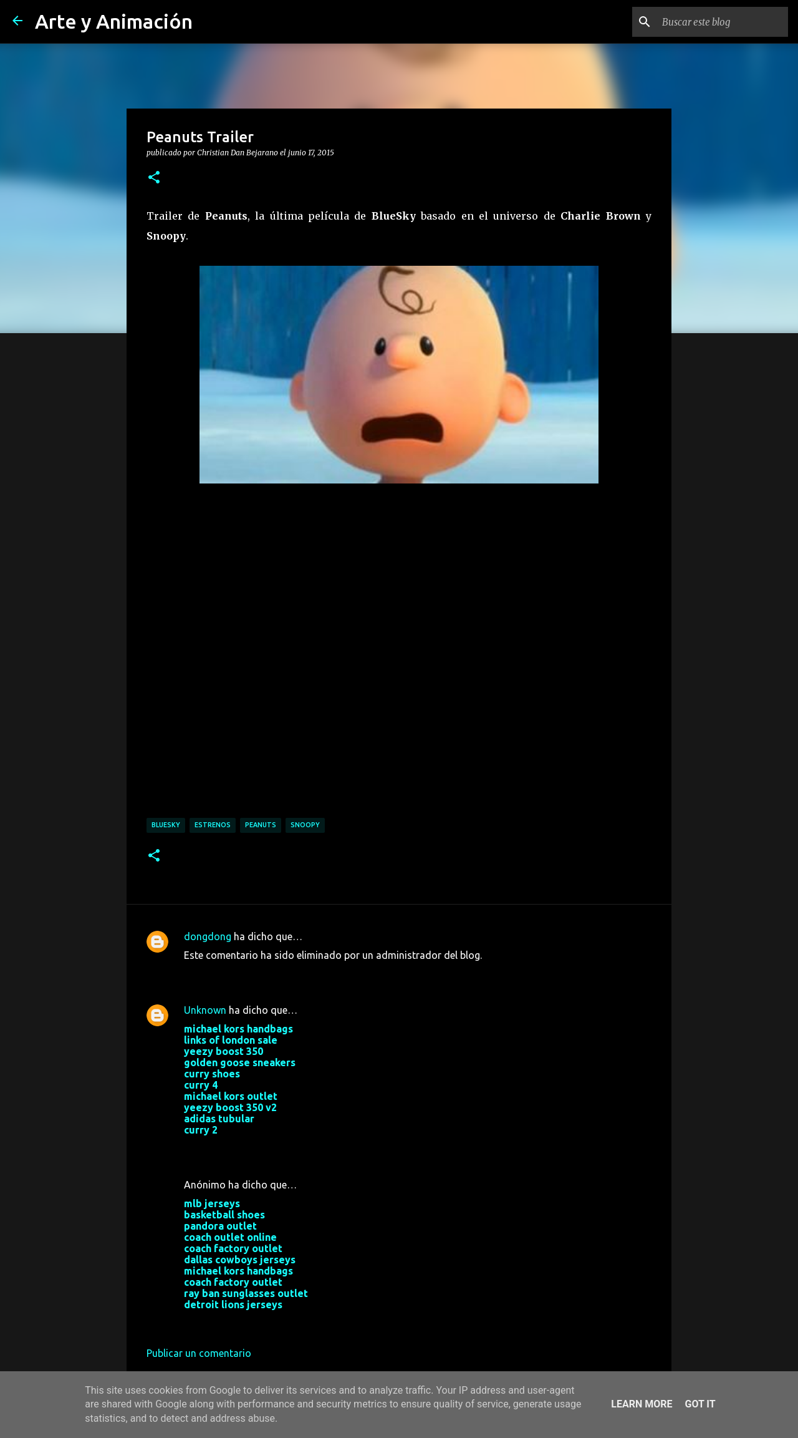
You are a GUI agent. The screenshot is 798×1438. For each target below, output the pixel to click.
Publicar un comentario (199, 1353)
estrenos (213, 824)
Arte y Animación (114, 21)
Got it (700, 1404)
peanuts (260, 824)
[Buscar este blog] (722, 22)
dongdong (207, 936)
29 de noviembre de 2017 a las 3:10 (263, 1323)
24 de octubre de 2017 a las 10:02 (259, 1148)
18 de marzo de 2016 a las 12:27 (257, 973)
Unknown (205, 1010)
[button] (154, 178)
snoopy (305, 824)
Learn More (641, 1404)
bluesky (165, 824)
